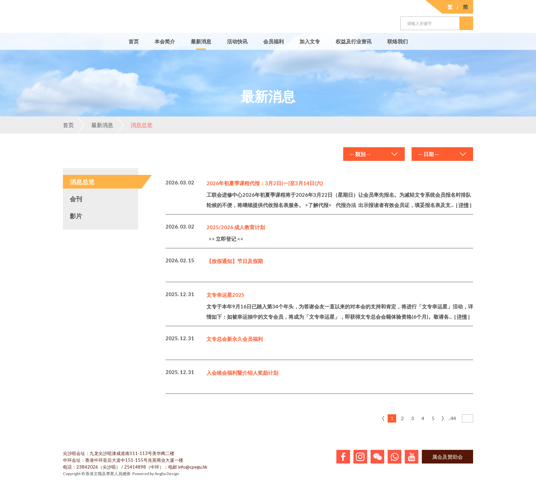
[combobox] (374, 154)
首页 (134, 41)
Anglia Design (167, 473)
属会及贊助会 (447, 457)
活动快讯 (237, 41)
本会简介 (165, 41)
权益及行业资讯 (354, 41)
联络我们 (397, 41)
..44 (452, 418)
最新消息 (201, 41)
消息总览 (134, 125)
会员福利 (273, 41)
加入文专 (309, 41)
